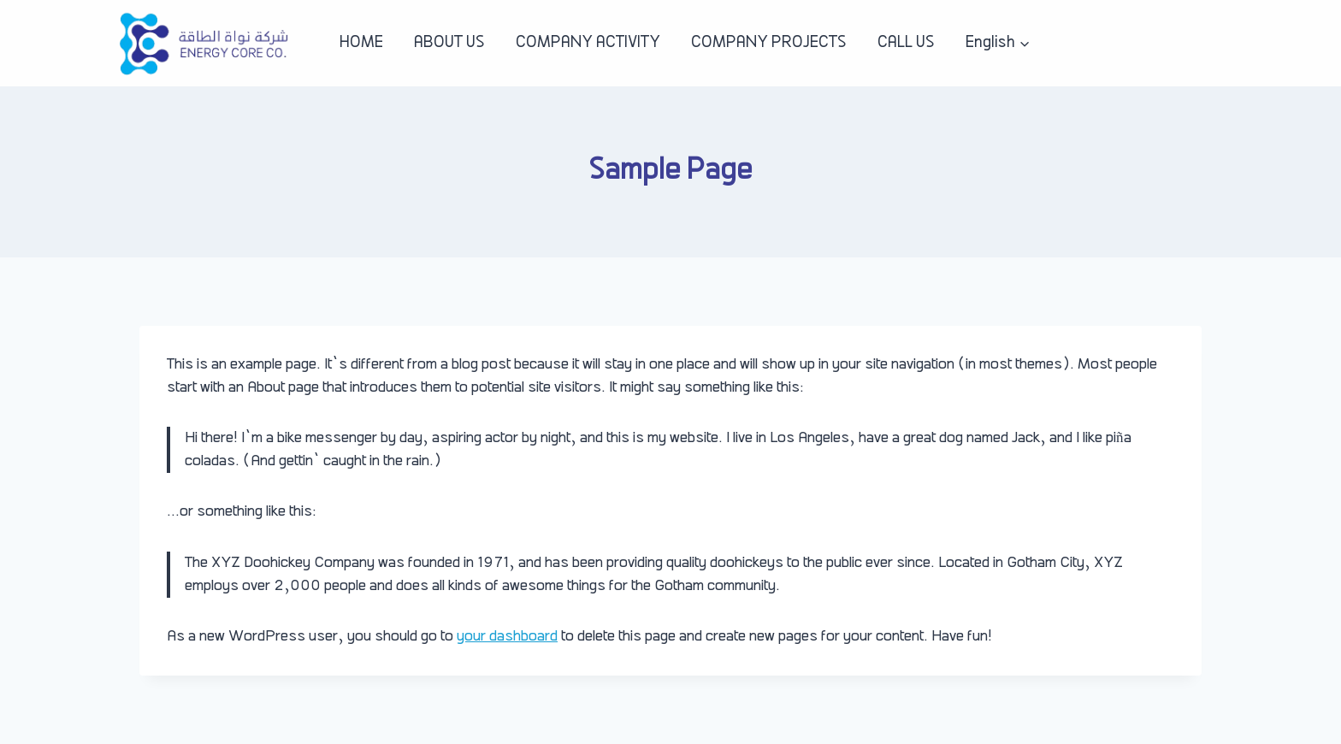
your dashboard (507, 636)
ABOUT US (449, 42)
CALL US (906, 42)
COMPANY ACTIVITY (588, 42)
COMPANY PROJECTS (769, 42)
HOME (361, 42)
